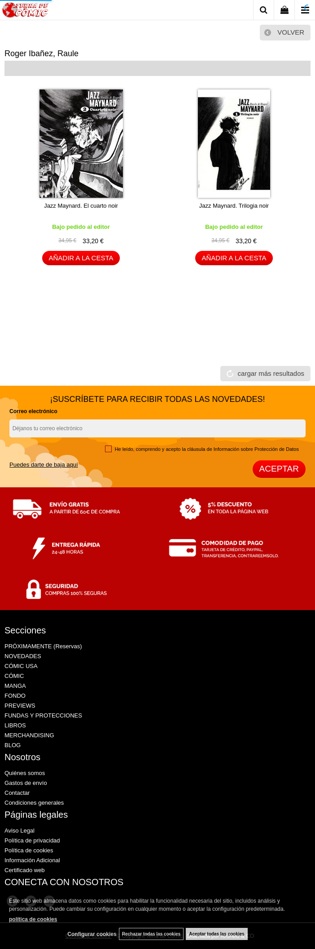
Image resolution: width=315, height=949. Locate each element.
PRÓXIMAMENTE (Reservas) (43, 646)
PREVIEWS (19, 705)
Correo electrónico (33, 411)
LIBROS (15, 725)
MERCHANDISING (29, 735)
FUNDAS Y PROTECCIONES (43, 715)
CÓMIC (14, 676)
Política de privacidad (32, 840)
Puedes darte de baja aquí (43, 464)
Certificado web (24, 870)
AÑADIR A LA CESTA (81, 258)
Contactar (17, 792)
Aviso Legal (19, 830)
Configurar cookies (91, 934)
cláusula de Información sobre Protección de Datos (243, 449)
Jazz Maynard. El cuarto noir (81, 205)
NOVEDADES (22, 656)
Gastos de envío (25, 783)
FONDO (15, 695)
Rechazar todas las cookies (151, 933)
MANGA (15, 685)
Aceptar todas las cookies (216, 933)
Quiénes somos (24, 773)
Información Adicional (32, 860)
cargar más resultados (271, 373)
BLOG (12, 745)
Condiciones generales (34, 802)
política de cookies (33, 919)
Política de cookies (28, 850)
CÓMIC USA (21, 666)
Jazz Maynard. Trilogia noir (234, 205)
